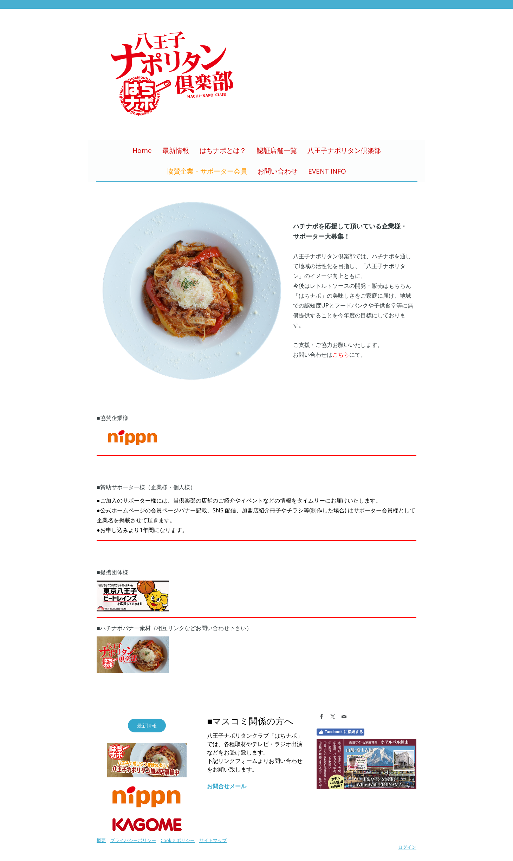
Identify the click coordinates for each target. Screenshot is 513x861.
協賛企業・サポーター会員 (207, 171)
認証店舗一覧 (277, 150)
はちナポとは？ (223, 150)
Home (142, 150)
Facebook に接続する (340, 732)
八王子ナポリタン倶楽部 (344, 150)
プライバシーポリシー (133, 840)
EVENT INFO (327, 171)
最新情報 (175, 150)
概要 (101, 840)
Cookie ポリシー (178, 840)
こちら (340, 354)
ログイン (407, 847)
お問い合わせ (278, 171)
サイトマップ (213, 840)
